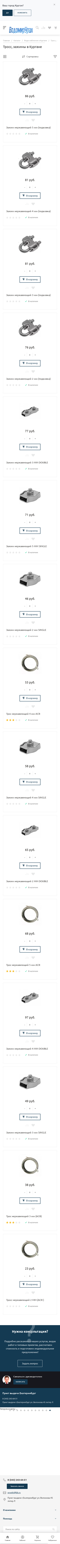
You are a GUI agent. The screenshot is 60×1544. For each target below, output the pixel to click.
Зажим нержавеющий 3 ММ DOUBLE (27, 462)
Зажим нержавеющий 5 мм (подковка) (28, 127)
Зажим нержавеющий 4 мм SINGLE (26, 797)
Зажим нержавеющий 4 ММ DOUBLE (27, 1048)
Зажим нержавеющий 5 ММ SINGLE (26, 546)
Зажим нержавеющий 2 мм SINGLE (26, 630)
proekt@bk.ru (14, 1492)
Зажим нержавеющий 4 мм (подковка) (28, 211)
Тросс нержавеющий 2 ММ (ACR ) (25, 1300)
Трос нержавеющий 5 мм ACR (23, 965)
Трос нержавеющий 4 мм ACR (23, 713)
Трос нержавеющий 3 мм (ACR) (24, 1216)
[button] (10, 1410)
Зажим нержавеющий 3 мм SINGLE (26, 1132)
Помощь (7, 1518)
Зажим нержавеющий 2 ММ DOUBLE (27, 881)
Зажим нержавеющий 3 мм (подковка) (28, 295)
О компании (9, 1510)
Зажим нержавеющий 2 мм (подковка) (28, 378)
